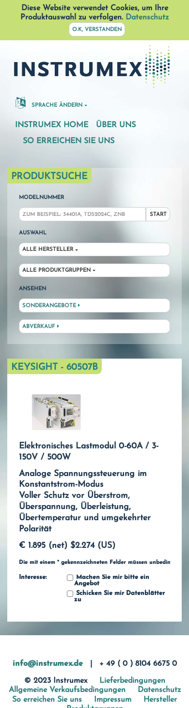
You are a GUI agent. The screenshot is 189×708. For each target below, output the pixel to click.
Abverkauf (40, 326)
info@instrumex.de (48, 664)
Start (158, 214)
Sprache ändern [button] (49, 102)
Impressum (112, 700)
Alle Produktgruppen (56, 270)
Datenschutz (147, 17)
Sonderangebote (51, 306)
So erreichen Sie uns (68, 141)
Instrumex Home (51, 125)
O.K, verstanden (97, 30)
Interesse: (33, 577)
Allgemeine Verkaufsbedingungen (67, 690)
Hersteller (160, 700)
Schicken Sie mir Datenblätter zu (116, 597)
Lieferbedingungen (132, 681)
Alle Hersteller (47, 249)
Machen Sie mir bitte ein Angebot (108, 581)
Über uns (116, 125)
